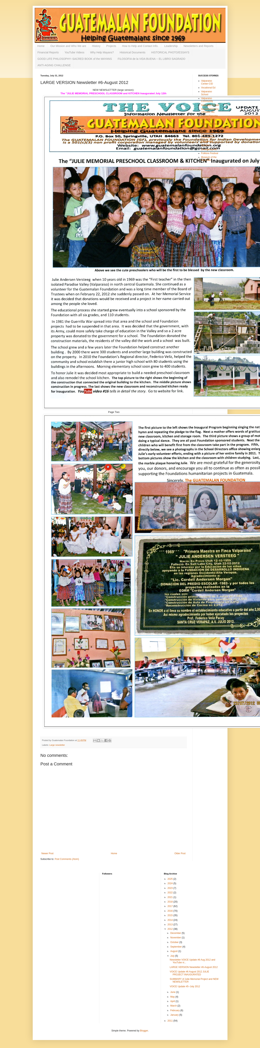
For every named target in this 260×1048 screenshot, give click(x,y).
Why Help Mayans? (102, 52)
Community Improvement (208, 136)
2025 (170, 879)
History (96, 46)
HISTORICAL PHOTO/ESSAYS (170, 52)
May (172, 996)
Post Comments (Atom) (67, 859)
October (174, 942)
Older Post (180, 853)
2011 (170, 1020)
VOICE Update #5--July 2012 (185, 986)
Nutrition (205, 145)
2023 (170, 888)
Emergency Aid (209, 149)
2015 (170, 915)
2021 (170, 897)
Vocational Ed (208, 87)
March (173, 1005)
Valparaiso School (206, 93)
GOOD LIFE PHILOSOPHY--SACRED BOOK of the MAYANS (75, 58)
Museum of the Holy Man (209, 158)
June (173, 992)
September (176, 946)
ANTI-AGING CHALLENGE (54, 65)
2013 (170, 924)
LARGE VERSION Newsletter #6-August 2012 (194, 967)
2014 (170, 920)
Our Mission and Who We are (68, 46)
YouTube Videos (74, 52)
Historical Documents (132, 52)
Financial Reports (48, 52)
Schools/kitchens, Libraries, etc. (210, 110)
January (174, 1015)
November (176, 937)
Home (41, 46)
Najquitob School (210, 105)
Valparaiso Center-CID (207, 82)
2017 (170, 906)
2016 (170, 911)
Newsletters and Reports (198, 46)
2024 (170, 883)
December (176, 933)
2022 (170, 892)
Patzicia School (209, 124)
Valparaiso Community (207, 99)
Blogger (144, 1030)
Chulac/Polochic (209, 116)
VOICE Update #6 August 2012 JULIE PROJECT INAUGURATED (189, 973)
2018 (170, 901)
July (172, 956)
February (175, 1010)
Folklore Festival (209, 153)
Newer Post (47, 853)
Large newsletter (57, 745)
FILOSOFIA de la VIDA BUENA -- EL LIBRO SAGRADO (151, 58)
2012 (170, 929)
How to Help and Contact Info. (140, 46)
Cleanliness (207, 141)
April (172, 1001)
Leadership (171, 46)
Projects (111, 46)
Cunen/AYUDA (209, 119)
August (174, 951)
